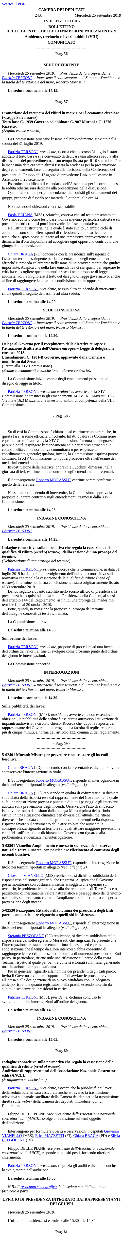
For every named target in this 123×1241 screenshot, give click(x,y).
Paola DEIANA (20, 215)
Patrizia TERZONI (17, 78)
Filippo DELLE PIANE (26, 1114)
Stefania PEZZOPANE (26, 936)
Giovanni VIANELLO (25, 875)
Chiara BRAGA (20, 254)
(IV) (29, 1140)
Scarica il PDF (13, 4)
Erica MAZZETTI (49, 1136)
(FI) (68, 1136)
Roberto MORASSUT (53, 480)
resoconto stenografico (39, 1187)
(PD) (38, 254)
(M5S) (39, 215)
